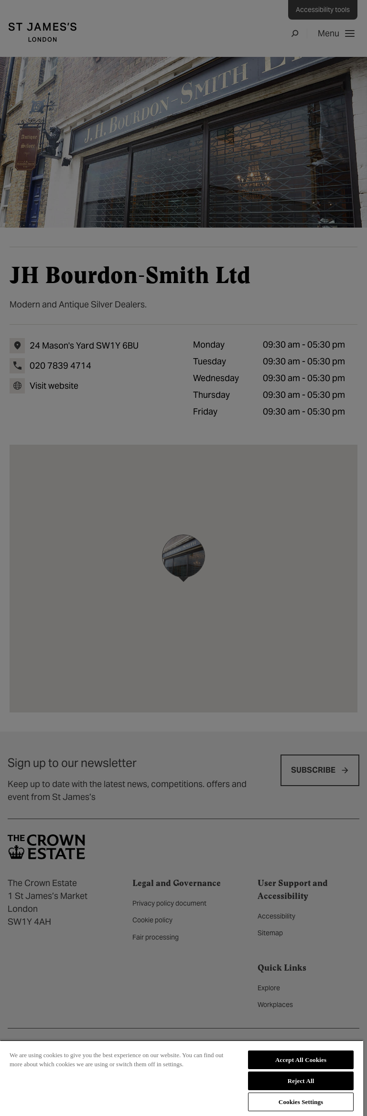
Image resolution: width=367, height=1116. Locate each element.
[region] (181, 1078)
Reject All (301, 1080)
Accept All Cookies (300, 1059)
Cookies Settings (301, 1101)
